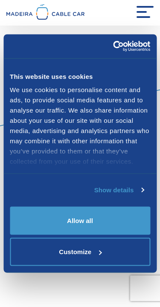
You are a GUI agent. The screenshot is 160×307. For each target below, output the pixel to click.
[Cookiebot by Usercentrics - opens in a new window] (114, 46)
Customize (80, 251)
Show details (114, 190)
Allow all (80, 220)
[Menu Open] (145, 12)
